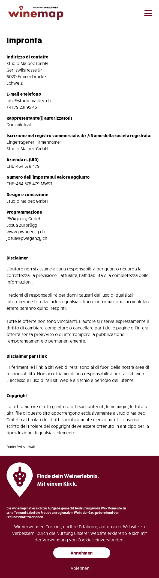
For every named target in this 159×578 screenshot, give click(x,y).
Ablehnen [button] (80, 568)
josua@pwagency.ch (27, 238)
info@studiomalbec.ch (29, 100)
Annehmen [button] (82, 552)
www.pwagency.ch (26, 231)
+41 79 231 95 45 (22, 107)
